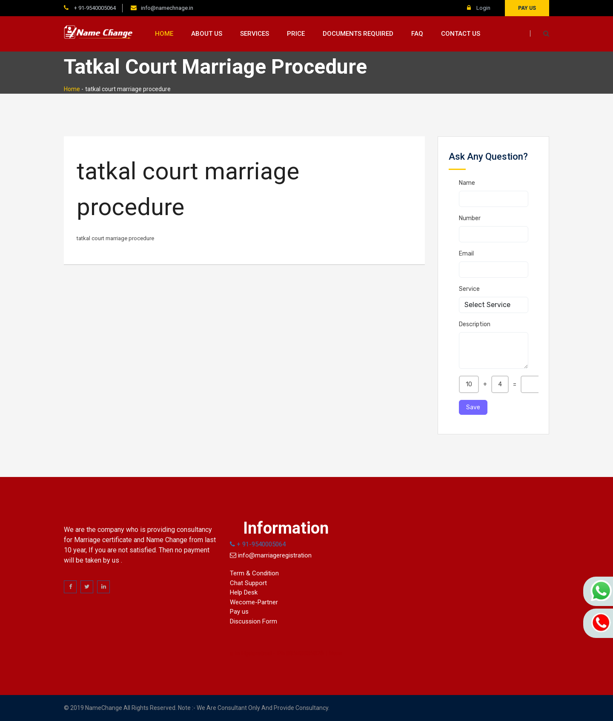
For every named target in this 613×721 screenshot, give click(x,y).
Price (296, 33)
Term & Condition (254, 573)
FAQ (417, 33)
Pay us (527, 8)
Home (164, 33)
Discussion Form (253, 621)
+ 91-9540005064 (94, 8)
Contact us (460, 33)
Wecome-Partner (254, 602)
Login (478, 8)
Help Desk (244, 592)
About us (206, 33)
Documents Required (358, 33)
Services (254, 33)
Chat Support (248, 583)
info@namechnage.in (167, 8)
